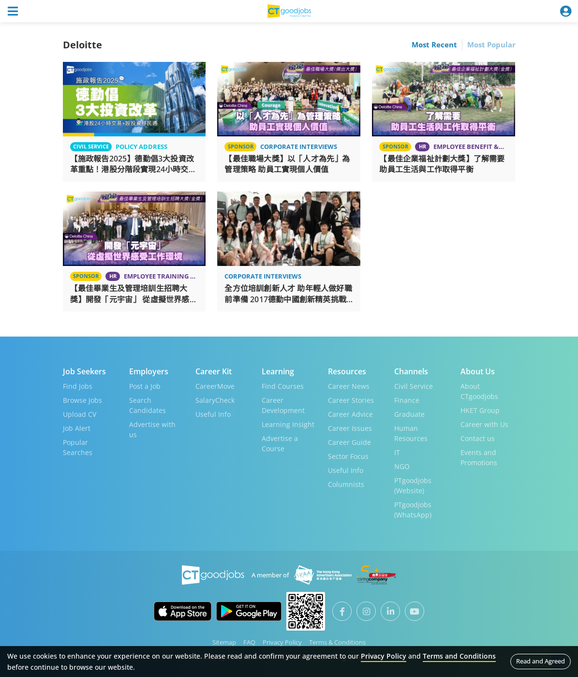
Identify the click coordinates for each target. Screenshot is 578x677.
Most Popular (491, 44)
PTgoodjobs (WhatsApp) (412, 509)
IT (397, 452)
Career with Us (484, 424)
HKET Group (480, 410)
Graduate (409, 414)
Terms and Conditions (459, 656)
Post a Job (145, 386)
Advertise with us (152, 429)
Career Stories (351, 400)
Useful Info (213, 414)
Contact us (477, 438)
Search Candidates (147, 405)
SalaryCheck (215, 400)
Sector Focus (348, 456)
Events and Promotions (478, 457)
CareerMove (215, 386)
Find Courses (283, 386)
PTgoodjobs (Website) (412, 485)
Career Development (283, 405)
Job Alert (76, 428)
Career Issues (350, 428)
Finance (406, 400)
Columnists (346, 484)
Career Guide (349, 442)
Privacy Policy (282, 642)
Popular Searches (77, 447)
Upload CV (79, 414)
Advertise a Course (280, 443)
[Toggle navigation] (12, 11)
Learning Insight (288, 424)
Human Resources (411, 433)
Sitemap (224, 642)
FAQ (249, 642)
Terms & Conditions (337, 642)
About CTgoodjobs (479, 391)
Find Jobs (77, 386)
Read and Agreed (540, 661)
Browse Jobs (82, 400)
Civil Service (413, 386)
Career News (349, 386)
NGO (402, 466)
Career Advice (350, 414)
